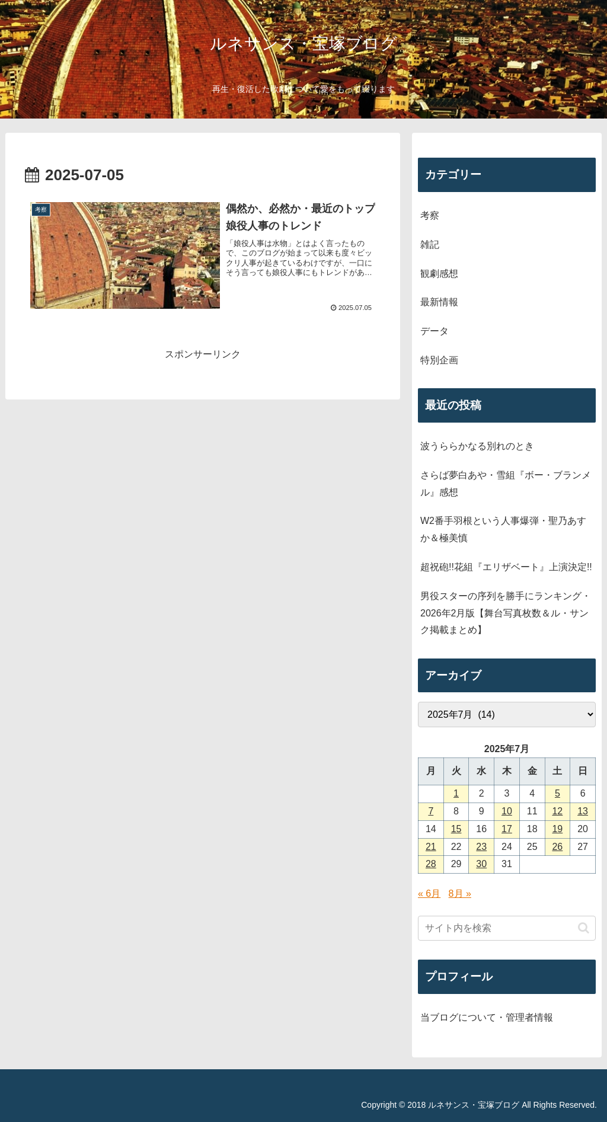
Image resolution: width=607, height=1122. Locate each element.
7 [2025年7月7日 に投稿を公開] (430, 811)
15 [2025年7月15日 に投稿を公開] (456, 829)
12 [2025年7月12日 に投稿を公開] (557, 811)
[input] (507, 928)
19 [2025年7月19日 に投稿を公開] (557, 829)
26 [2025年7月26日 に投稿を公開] (557, 847)
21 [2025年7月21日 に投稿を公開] (431, 847)
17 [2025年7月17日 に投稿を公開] (506, 829)
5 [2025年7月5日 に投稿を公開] (557, 793)
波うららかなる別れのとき (477, 446)
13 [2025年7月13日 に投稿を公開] (582, 811)
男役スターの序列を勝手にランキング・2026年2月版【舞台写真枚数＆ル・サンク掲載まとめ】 (505, 613)
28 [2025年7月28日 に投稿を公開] (431, 864)
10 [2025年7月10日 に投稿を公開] (506, 811)
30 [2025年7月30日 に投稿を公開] (481, 864)
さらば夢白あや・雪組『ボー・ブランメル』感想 (505, 483)
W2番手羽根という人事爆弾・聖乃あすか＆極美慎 (503, 529)
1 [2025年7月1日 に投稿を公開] (456, 793)
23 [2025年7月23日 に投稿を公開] (481, 847)
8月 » (460, 893)
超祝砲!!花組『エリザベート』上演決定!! (506, 567)
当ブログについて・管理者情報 (486, 1017)
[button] (583, 928)
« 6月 (429, 893)
